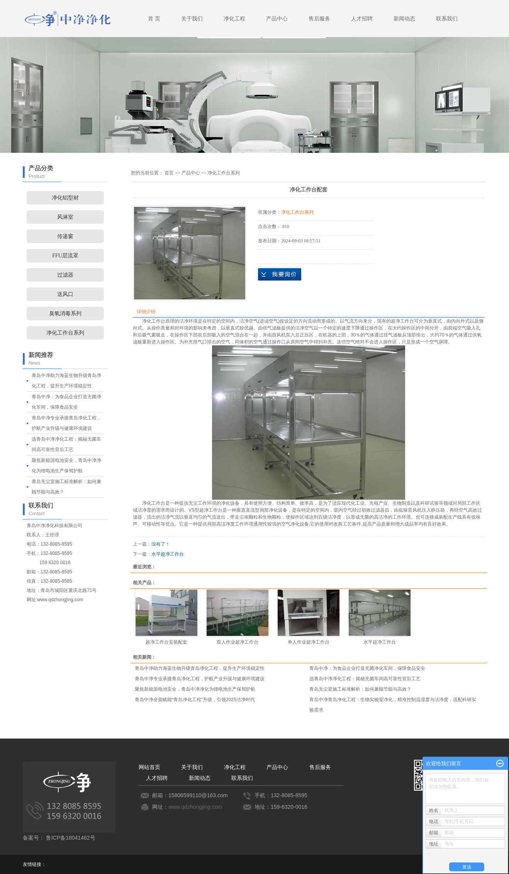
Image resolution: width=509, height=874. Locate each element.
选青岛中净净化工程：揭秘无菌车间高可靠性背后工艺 (365, 678)
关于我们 (192, 18)
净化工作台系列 (65, 333)
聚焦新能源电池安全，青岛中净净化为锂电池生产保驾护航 (195, 689)
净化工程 (234, 18)
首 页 (154, 18)
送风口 (65, 294)
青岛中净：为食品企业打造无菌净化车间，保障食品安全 (367, 668)
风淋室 (65, 217)
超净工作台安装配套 (166, 642)
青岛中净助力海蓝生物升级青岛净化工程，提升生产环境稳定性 (200, 668)
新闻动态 (404, 18)
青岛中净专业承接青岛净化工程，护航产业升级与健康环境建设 (200, 678)
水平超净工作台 (167, 554)
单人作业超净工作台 (308, 642)
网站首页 (149, 767)
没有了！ (160, 544)
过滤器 (65, 275)
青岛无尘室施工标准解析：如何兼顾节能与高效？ (360, 689)
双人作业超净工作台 (237, 642)
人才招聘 (362, 18)
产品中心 (277, 18)
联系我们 (447, 18)
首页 (169, 173)
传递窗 (65, 236)
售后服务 (319, 18)
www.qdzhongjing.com (195, 807)
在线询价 (279, 274)
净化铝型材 (65, 198)
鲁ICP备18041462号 (70, 838)
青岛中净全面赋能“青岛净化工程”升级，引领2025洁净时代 (195, 699)
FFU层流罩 (65, 256)
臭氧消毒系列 (65, 313)
